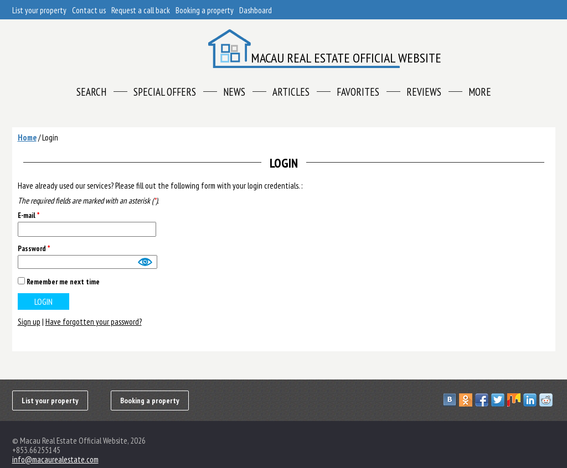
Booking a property (205, 10)
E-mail (28, 215)
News (234, 91)
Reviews (423, 91)
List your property (39, 10)
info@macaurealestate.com (55, 459)
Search (91, 91)
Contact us (89, 10)
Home (27, 137)
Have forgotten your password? (93, 321)
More (479, 91)
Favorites (358, 91)
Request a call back (140, 10)
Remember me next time (63, 282)
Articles (291, 91)
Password (34, 248)
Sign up (29, 321)
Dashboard (255, 10)
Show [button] (144, 262)
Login (50, 137)
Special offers (164, 91)
